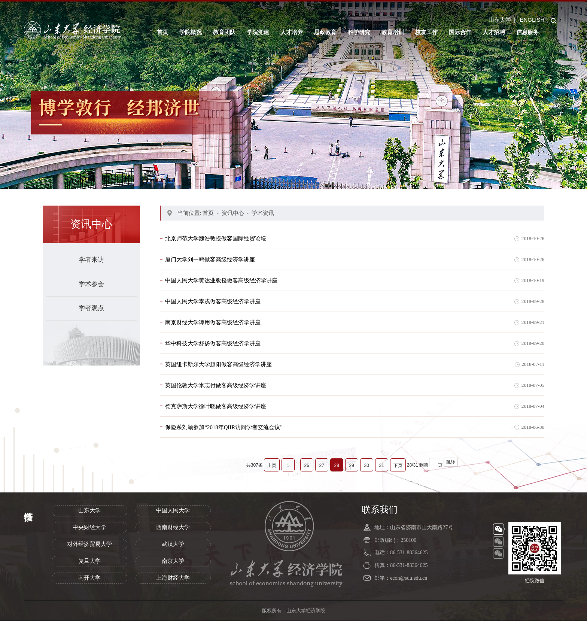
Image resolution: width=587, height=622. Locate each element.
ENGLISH (532, 19)
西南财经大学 (173, 528)
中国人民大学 (173, 512)
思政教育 (325, 32)
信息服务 (527, 32)
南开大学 (89, 579)
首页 (162, 32)
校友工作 (426, 32)
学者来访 (91, 259)
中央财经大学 (89, 528)
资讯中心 (233, 213)
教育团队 (224, 32)
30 (366, 466)
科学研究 (359, 32)
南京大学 (173, 562)
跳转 (450, 463)
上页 (271, 466)
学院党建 (258, 32)
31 (381, 466)
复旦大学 (89, 562)
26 (306, 466)
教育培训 (392, 32)
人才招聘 (494, 32)
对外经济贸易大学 (89, 545)
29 (351, 466)
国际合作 (460, 32)
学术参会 (91, 284)
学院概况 (190, 32)
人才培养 (291, 32)
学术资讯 (263, 213)
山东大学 (500, 19)
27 (321, 466)
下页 (397, 466)
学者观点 (91, 308)
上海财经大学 (173, 579)
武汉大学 (173, 545)
